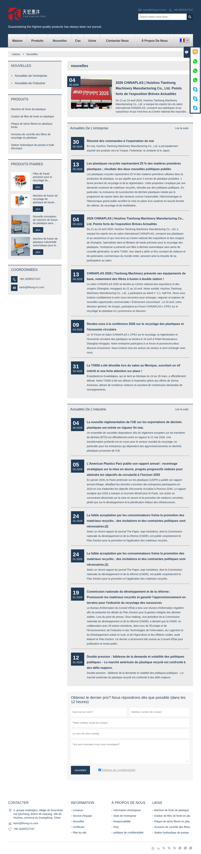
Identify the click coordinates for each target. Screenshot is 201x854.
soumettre (80, 770)
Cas (77, 40)
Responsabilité (122, 821)
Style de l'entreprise (124, 815)
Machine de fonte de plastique (28, 109)
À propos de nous (155, 40)
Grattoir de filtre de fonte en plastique (32, 116)
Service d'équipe (82, 815)
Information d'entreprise (127, 810)
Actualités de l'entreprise (89, 128)
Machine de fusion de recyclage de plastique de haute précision (45, 199)
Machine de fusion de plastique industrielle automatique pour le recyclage (45, 242)
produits (37, 40)
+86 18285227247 (183, 9)
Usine (92, 40)
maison (17, 40)
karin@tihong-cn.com (154, 9)
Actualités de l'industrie (88, 409)
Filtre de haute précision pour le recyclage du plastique (42, 177)
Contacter (18, 803)
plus (38, 187)
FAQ (116, 826)
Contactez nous (117, 40)
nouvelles (60, 40)
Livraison (78, 810)
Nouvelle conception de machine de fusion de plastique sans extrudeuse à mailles (45, 220)
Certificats (78, 826)
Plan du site (79, 832)
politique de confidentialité (128, 832)
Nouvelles (78, 821)
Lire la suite (182, 128)
